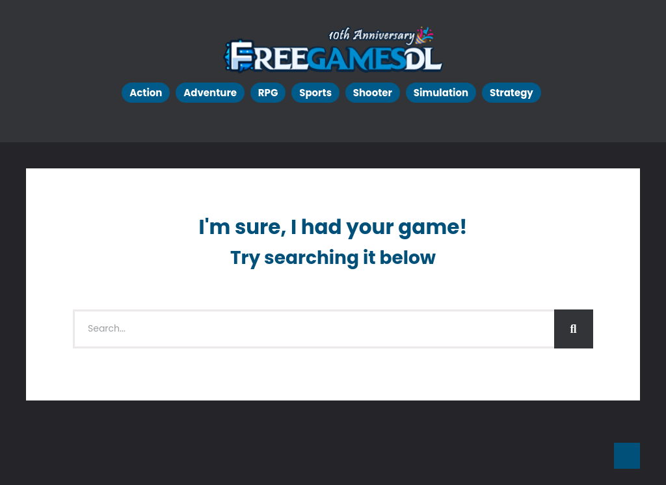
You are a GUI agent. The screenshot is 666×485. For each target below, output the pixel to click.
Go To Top (627, 456)
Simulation (441, 92)
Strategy (511, 92)
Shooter (372, 92)
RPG (268, 92)
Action (145, 92)
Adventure (210, 92)
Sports (315, 92)
